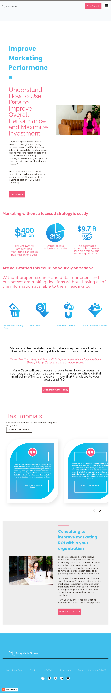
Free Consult (93, 6)
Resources (65, 670)
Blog (80, 670)
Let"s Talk (48, 670)
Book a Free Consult (19, 430)
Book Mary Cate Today (55, 390)
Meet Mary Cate (14, 670)
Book (32, 670)
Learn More (17, 194)
